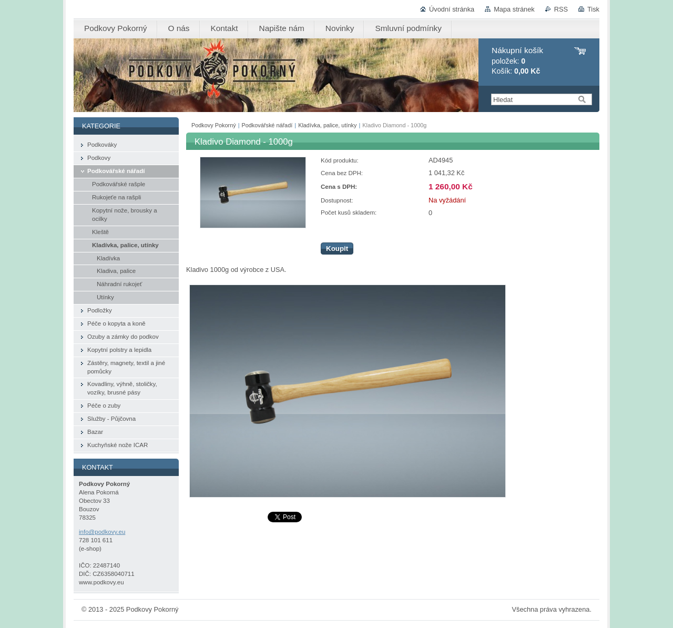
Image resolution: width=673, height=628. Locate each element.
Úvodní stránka (451, 9)
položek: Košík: (517, 60)
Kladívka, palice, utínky (327, 125)
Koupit (337, 248)
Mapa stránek (514, 9)
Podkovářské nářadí (267, 125)
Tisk (593, 9)
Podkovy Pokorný (213, 125)
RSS (561, 9)
